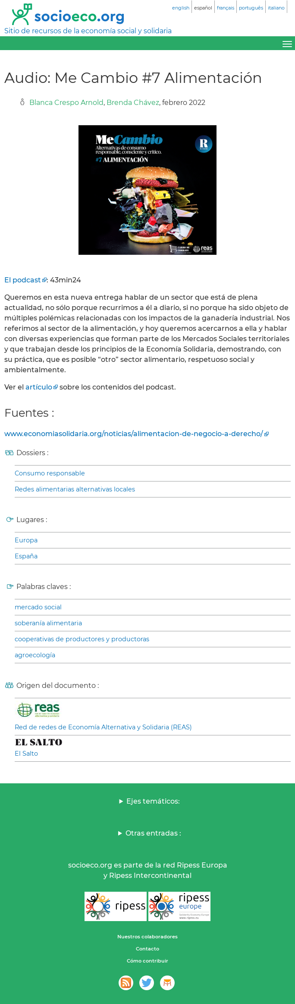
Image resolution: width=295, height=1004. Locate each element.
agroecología (35, 655)
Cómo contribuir (147, 961)
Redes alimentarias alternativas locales (75, 489)
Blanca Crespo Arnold (66, 102)
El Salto (26, 753)
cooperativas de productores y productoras (82, 639)
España (26, 556)
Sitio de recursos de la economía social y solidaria (88, 31)
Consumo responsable (50, 473)
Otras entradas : (153, 833)
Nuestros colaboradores (147, 937)
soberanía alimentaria (48, 623)
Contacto (147, 949)
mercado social (38, 607)
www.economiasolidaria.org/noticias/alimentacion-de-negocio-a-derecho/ (133, 434)
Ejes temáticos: (153, 801)
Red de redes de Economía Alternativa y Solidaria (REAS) (103, 727)
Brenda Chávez (133, 102)
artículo (38, 387)
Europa (26, 540)
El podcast (22, 280)
